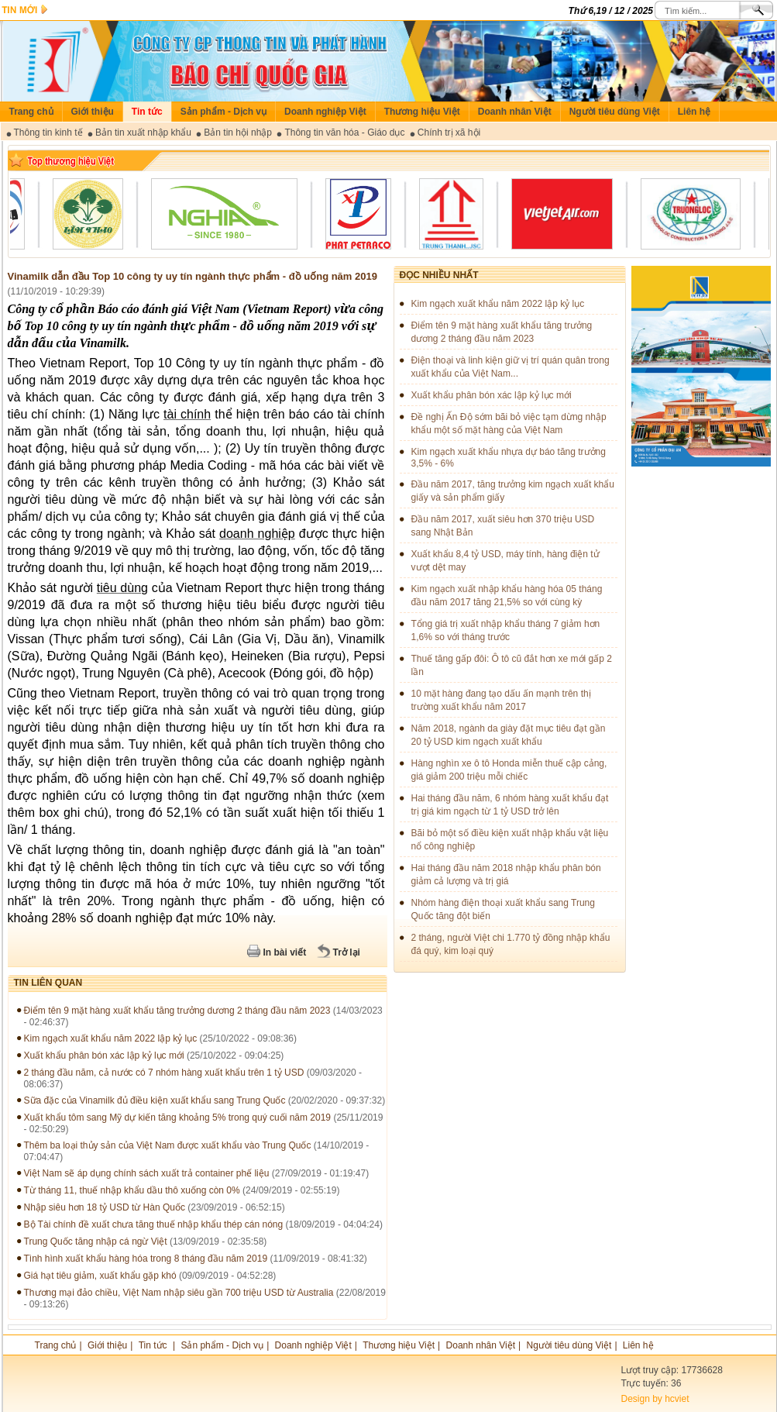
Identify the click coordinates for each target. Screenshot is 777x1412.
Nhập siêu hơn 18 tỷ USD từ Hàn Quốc (104, 1207)
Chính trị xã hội (449, 132)
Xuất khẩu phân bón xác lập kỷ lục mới (104, 1055)
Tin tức (147, 111)
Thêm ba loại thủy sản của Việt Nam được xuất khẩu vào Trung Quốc (167, 1145)
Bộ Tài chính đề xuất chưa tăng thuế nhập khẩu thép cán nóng (154, 1224)
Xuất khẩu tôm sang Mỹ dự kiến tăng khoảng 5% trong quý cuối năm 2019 (178, 1117)
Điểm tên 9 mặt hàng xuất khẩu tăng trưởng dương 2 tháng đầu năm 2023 (177, 1010)
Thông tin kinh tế (48, 132)
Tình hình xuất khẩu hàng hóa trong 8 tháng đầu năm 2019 (146, 1258)
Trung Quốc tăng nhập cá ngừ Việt (95, 1241)
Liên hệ (694, 111)
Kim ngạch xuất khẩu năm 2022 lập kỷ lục (111, 1038)
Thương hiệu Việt (422, 111)
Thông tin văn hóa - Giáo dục (344, 132)
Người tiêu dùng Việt (614, 111)
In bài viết (285, 952)
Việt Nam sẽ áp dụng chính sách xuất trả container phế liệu (147, 1173)
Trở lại (346, 952)
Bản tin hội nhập (238, 132)
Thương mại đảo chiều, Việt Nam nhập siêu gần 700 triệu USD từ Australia (179, 1292)
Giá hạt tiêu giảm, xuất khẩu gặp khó (100, 1275)
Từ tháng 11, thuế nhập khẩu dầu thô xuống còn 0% (132, 1190)
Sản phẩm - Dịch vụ (223, 111)
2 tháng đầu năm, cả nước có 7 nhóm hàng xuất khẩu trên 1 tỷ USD (164, 1072)
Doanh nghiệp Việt (325, 111)
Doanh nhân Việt (515, 111)
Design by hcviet (655, 1398)
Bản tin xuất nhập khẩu (143, 132)
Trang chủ (31, 111)
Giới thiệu (92, 111)
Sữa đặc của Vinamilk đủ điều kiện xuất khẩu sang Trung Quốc (155, 1100)
